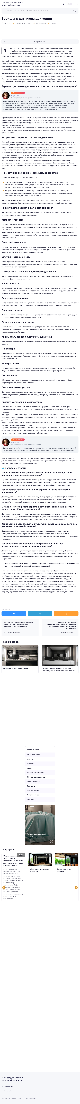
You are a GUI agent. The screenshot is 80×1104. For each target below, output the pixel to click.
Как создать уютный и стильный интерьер (12, 3)
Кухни (29, 768)
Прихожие (31, 786)
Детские (30, 764)
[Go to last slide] (3, 887)
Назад (74, 11)
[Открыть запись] (20, 659)
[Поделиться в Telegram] (40, 613)
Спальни (30, 799)
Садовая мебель (33, 790)
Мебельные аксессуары (36, 777)
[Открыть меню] (77, 4)
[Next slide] (51, 841)
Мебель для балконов (35, 773)
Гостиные (30, 759)
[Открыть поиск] (63, 4)
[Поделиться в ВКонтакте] (14, 613)
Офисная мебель (33, 782)
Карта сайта (8, 1091)
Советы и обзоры (33, 795)
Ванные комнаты (33, 755)
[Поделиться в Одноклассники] (66, 613)
